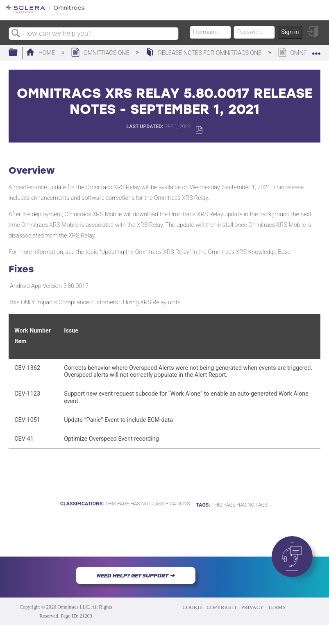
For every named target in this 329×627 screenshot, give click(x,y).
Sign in (290, 32)
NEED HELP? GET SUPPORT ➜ (136, 575)
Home (41, 53)
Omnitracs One (101, 53)
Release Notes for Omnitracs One (204, 53)
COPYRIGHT (221, 607)
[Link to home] (45, 11)
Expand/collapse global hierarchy (18, 53)
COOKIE (192, 607)
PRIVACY (252, 607)
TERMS (277, 607)
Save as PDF (198, 130)
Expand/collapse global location (316, 50)
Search (16, 33)
